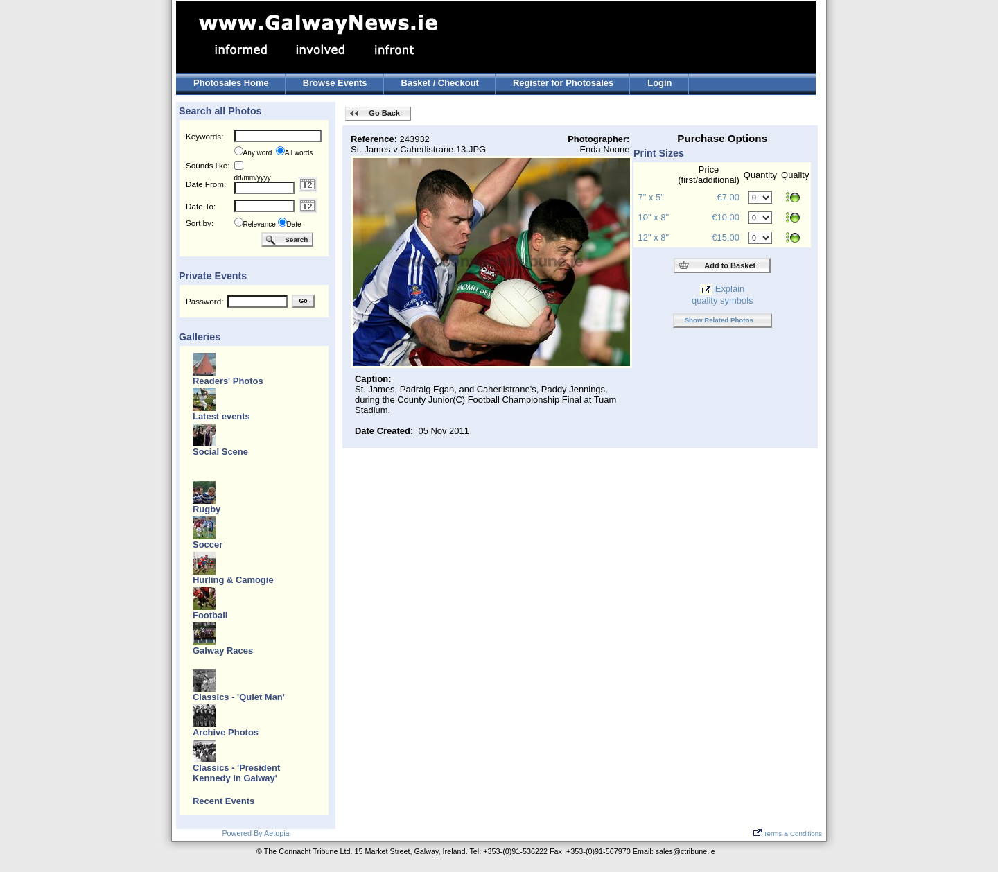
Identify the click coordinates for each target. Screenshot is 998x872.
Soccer (207, 544)
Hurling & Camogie (233, 580)
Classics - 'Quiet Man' (239, 697)
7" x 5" (651, 197)
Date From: (206, 184)
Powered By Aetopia (255, 833)
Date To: (201, 206)
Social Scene (220, 451)
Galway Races (223, 650)
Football (210, 615)
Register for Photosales (563, 83)
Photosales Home (231, 83)
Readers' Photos (228, 381)
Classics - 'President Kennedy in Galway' (236, 772)
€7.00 (728, 197)
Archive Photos (226, 732)
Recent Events (223, 801)
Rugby (206, 509)
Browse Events (335, 83)
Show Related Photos (719, 320)
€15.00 (725, 237)
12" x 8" (653, 237)
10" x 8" (653, 217)
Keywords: (204, 136)
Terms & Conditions (787, 833)
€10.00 (725, 217)
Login (659, 83)
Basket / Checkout (440, 83)
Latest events (221, 416)
